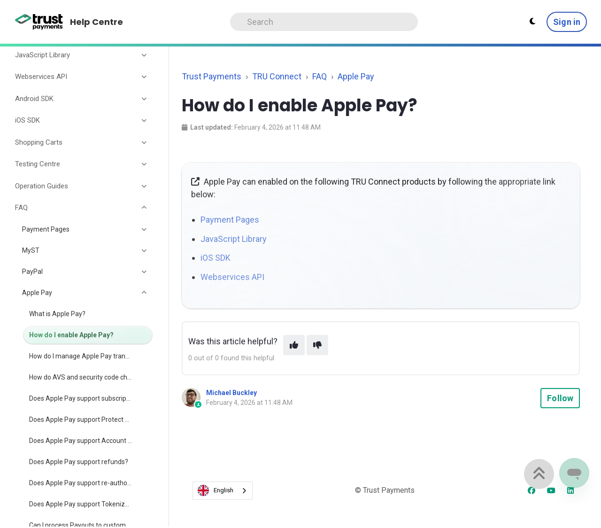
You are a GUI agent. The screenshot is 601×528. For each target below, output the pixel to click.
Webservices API (232, 277)
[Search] (324, 22)
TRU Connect (276, 76)
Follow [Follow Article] (560, 398)
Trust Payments (211, 76)
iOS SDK (215, 258)
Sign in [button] (566, 22)
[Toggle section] (144, 54)
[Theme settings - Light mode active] (532, 22)
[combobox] (223, 490)
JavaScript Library (233, 239)
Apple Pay (356, 76)
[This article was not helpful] (317, 345)
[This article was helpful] (294, 345)
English (215, 490)
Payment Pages (229, 220)
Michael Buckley (231, 392)
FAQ (319, 76)
